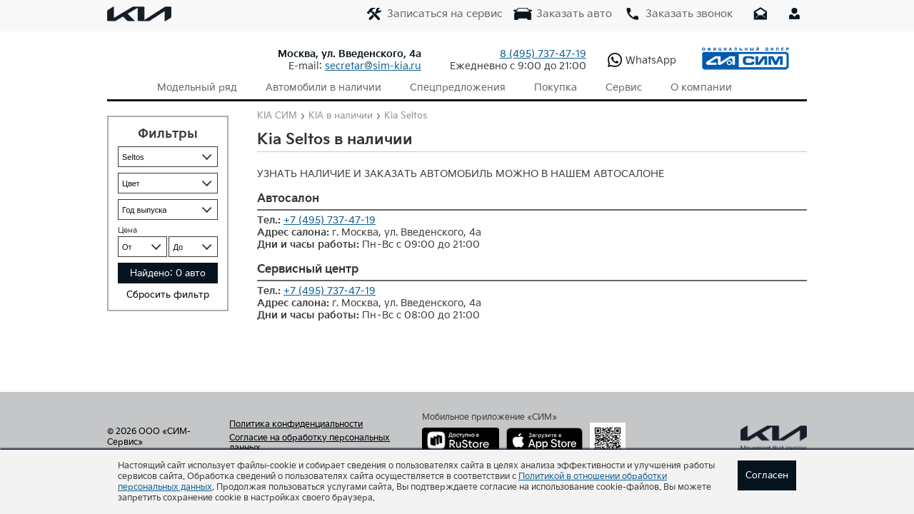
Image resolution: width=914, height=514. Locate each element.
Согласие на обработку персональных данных (309, 443)
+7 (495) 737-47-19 (329, 220)
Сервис (624, 87)
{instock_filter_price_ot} (142, 246)
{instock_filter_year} (168, 209)
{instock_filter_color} (168, 183)
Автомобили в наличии (323, 87)
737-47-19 (543, 54)
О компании (701, 87)
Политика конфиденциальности (296, 425)
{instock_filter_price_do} (193, 246)
